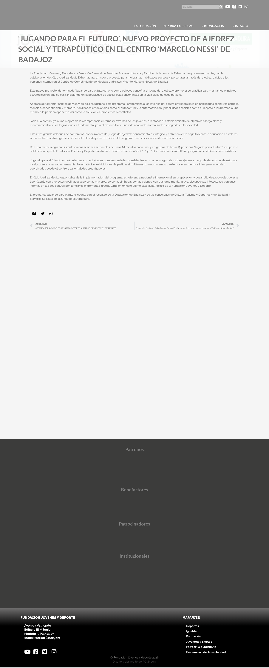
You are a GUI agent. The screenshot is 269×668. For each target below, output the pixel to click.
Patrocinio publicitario (201, 647)
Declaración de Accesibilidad (206, 652)
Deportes (192, 626)
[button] (34, 213)
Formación (193, 637)
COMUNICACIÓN (212, 26)
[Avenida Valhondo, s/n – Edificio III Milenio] (134, 634)
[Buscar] (221, 7)
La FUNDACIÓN (145, 26)
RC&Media (149, 662)
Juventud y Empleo (199, 642)
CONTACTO (240, 26)
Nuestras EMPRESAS (178, 26)
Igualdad (192, 631)
